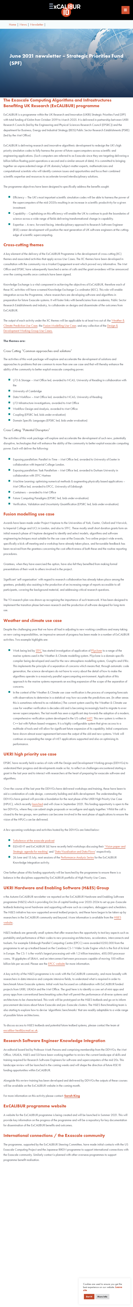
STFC (39, 653)
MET (89, 720)
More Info (102, 1296)
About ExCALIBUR (102, 1264)
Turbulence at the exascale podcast (33, 843)
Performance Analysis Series (77, 860)
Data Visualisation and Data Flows (75, 854)
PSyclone (96, 653)
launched (37, 806)
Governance (101, 1269)
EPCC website (56, 966)
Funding (102, 1274)
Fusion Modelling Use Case (59, 328)
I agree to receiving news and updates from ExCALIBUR (67, 1217)
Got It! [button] (89, 1296)
